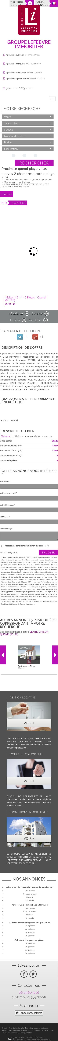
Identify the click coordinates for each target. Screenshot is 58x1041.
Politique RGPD (26, 1033)
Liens (43, 1030)
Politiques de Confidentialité (42, 601)
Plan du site (6, 1030)
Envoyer (48, 552)
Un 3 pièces (24, 182)
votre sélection (17, 3)
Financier (47, 436)
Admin (49, 1030)
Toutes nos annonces (10, 1033)
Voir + (29, 723)
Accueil (5, 177)
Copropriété (32, 436)
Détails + (17, 436)
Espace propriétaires (29, 1012)
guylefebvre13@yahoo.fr (19, 88)
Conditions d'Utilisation (9, 604)
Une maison (9, 182)
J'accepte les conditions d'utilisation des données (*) (27, 546)
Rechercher (34, 162)
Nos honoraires (33, 1030)
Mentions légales (19, 1030)
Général (5, 436)
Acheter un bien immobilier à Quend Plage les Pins (28, 180)
